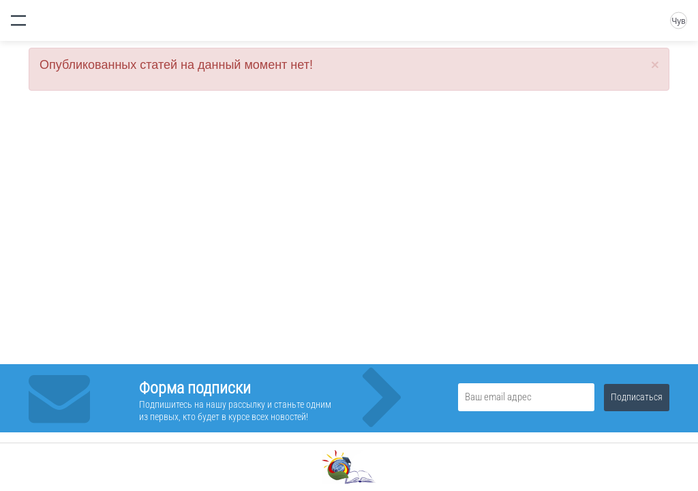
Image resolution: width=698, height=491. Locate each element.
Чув (678, 21)
